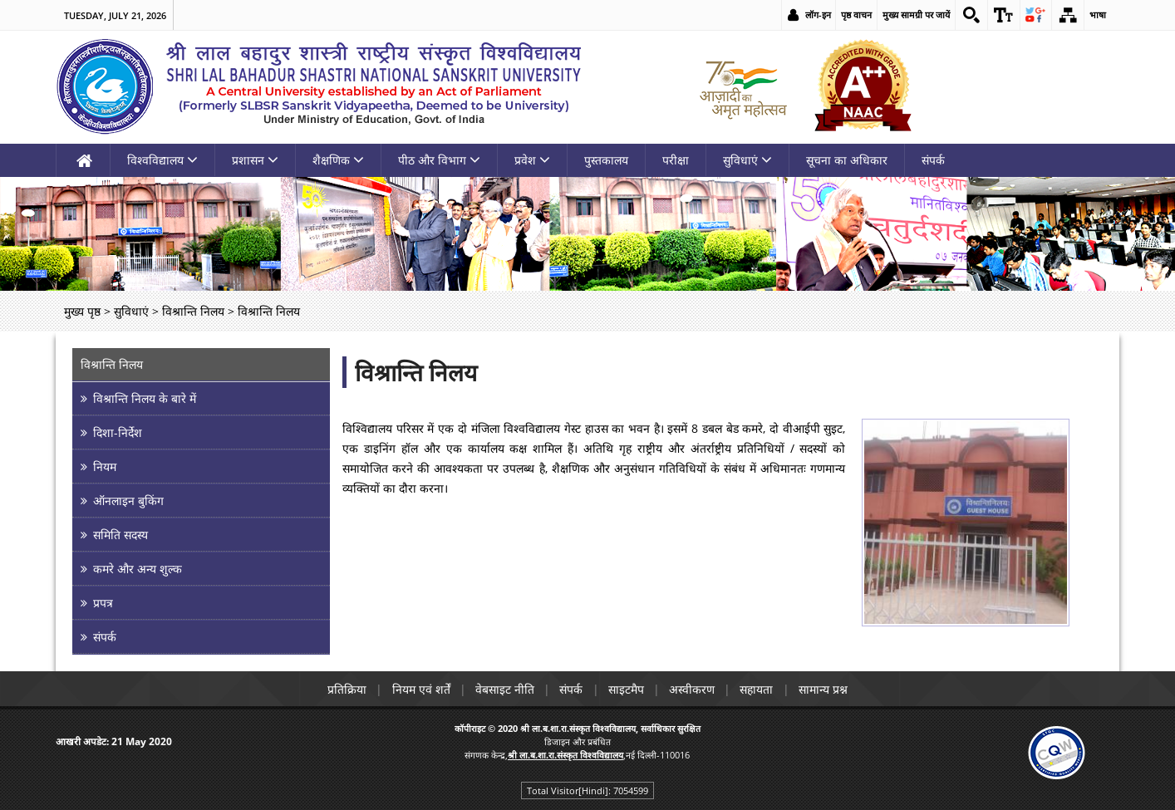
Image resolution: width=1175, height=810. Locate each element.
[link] (970, 15)
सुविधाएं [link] (747, 159)
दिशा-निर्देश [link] (117, 432)
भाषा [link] (1097, 14)
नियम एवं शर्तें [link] (418, 689)
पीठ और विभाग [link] (439, 159)
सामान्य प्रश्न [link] (828, 689)
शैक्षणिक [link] (338, 159)
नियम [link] (104, 466)
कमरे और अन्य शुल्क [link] (137, 569)
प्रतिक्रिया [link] (342, 689)
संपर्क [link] (933, 160)
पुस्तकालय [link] (606, 160)
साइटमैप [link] (627, 689)
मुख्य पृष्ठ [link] (82, 311)
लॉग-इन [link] (817, 14)
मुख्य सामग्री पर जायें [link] (915, 14)
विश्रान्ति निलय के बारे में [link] (144, 398)
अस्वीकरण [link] (694, 689)
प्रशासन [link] (255, 159)
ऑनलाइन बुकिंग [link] (128, 500)
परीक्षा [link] (675, 160)
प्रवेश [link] (532, 159)
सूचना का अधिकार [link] (846, 160)
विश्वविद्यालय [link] (162, 159)
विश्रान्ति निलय (416, 372)
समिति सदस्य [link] (120, 534)
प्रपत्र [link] (103, 603)
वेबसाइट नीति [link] (503, 689)
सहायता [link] (760, 689)
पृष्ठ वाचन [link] (855, 14)
